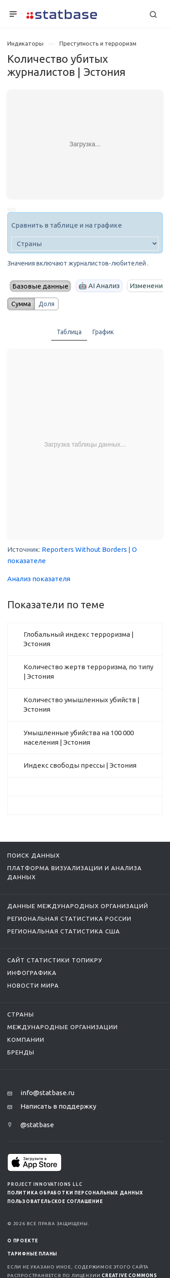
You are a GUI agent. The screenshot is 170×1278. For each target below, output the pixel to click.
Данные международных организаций (77, 906)
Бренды (20, 1052)
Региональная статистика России (69, 918)
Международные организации (62, 1027)
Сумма (21, 304)
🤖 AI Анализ (99, 285)
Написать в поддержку (58, 1106)
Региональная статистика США (63, 931)
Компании (25, 1039)
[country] (85, 244)
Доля (46, 304)
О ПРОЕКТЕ (22, 1240)
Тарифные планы (32, 1253)
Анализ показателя (38, 579)
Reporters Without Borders (84, 549)
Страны (20, 1014)
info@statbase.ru (47, 1092)
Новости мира (33, 985)
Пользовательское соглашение (55, 1201)
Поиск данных (33, 855)
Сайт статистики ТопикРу (54, 960)
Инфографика (32, 973)
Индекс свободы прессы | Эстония (80, 765)
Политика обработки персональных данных (75, 1192)
